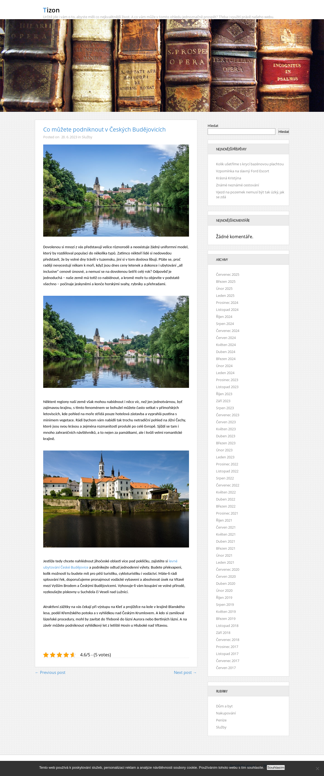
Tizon (51, 9)
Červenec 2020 (227, 569)
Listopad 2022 (227, 471)
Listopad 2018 (227, 625)
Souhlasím (275, 767)
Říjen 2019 (224, 597)
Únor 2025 (224, 288)
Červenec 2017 (227, 660)
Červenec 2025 (227, 274)
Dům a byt (224, 706)
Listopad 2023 (227, 386)
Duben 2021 (225, 541)
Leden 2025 (225, 295)
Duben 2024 (225, 351)
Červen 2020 (226, 576)
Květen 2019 (226, 611)
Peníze (221, 720)
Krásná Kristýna (228, 178)
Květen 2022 (226, 492)
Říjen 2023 (224, 393)
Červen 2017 (226, 667)
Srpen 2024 (225, 323)
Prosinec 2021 (227, 513)
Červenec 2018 (227, 639)
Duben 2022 (225, 499)
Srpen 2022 (225, 478)
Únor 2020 (224, 590)
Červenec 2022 (227, 485)
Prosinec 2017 (227, 646)
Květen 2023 (226, 428)
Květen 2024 (226, 344)
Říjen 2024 (224, 316)
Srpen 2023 (225, 407)
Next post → (185, 672)
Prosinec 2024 (227, 302)
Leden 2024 (225, 372)
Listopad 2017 (227, 653)
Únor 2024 (224, 365)
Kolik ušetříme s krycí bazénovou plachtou (250, 164)
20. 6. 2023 (69, 137)
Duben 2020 (225, 583)
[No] (317, 768)
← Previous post (50, 672)
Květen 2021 (226, 534)
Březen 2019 (225, 618)
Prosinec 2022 (227, 464)
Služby (87, 137)
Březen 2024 (225, 358)
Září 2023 (223, 400)
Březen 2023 (225, 443)
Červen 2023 (226, 421)
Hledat (213, 125)
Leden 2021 (225, 562)
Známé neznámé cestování (237, 185)
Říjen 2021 (224, 520)
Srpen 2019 (225, 604)
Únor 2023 (224, 450)
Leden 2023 (225, 457)
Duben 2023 (225, 436)
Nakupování (226, 713)
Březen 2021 (225, 548)
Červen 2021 (226, 527)
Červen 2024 (226, 337)
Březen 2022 (225, 506)
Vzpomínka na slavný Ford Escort (242, 171)
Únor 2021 (224, 555)
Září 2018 (223, 632)
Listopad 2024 (227, 309)
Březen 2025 (225, 281)
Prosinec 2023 (227, 379)
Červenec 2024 (227, 330)
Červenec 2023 (227, 414)
